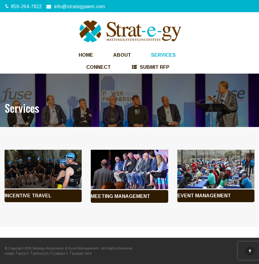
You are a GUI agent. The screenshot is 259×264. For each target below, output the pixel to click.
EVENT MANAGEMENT (204, 195)
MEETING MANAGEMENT (120, 196)
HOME (91, 55)
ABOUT (127, 55)
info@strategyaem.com (79, 6)
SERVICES (163, 55)
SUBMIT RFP (82, 254)
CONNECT (104, 67)
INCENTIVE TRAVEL (28, 195)
